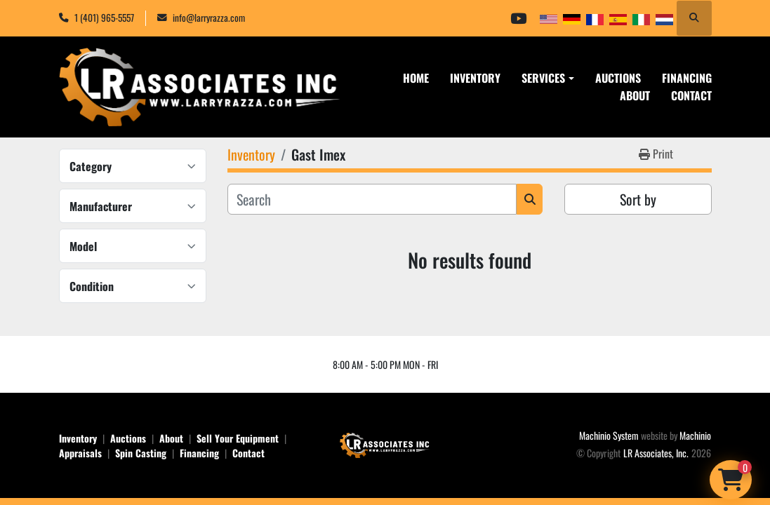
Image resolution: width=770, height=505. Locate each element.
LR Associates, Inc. (656, 452)
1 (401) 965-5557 (104, 18)
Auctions (618, 77)
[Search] (372, 199)
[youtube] (518, 18)
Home (416, 77)
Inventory (475, 77)
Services (543, 77)
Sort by (638, 199)
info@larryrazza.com (209, 18)
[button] (547, 77)
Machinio (695, 435)
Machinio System (609, 435)
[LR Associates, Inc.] (385, 443)
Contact (691, 95)
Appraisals (80, 452)
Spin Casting (140, 452)
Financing (687, 77)
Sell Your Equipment (238, 438)
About (635, 95)
